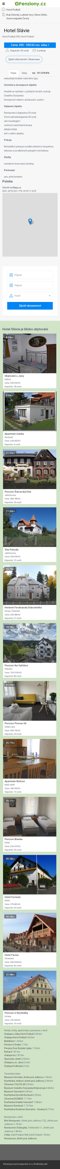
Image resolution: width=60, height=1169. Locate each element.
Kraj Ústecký (12, 14)
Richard (8, 1051)
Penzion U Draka (12, 1044)
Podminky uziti (40, 1164)
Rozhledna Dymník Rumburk (18, 1095)
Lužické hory (26, 14)
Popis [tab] (13, 73)
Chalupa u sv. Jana (13, 1062)
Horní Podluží (13, 9)
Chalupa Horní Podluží (15, 1037)
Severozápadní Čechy (17, 18)
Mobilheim (9, 1041)
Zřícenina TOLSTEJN (14, 1084)
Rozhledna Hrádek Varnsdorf (18, 1102)
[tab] (41, 73)
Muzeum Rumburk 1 (14, 1105)
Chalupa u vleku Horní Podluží (19, 1034)
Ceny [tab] (24, 73)
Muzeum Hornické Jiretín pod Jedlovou (24, 1077)
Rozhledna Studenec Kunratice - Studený (25, 1109)
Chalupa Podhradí (13, 1066)
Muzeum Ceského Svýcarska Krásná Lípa (25, 1088)
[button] (30, 221)
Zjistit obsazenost (30, 305)
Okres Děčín (40, 14)
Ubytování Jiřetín (12, 1059)
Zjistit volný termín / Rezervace (24, 59)
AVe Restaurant (12, 1120)
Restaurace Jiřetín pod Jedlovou (20, 1138)
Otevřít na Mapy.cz (11, 187)
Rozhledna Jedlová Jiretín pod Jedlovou (24, 1081)
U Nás (7, 1135)
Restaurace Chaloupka (15, 1127)
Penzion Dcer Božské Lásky (18, 1048)
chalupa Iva (10, 1055)
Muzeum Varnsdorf (14, 1091)
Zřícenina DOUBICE (13, 1098)
